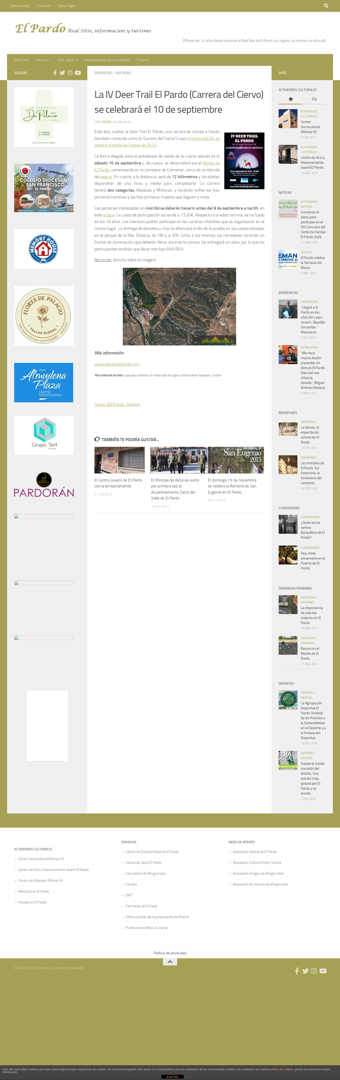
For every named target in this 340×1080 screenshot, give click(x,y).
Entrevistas (309, 302)
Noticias (123, 73)
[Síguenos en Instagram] (70, 73)
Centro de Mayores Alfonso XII (40, 880)
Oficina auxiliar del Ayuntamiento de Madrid (157, 917)
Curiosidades (310, 517)
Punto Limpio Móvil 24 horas (146, 928)
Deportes (103, 73)
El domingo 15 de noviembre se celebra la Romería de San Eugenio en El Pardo (232, 486)
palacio (106, 176)
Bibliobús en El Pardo (33, 891)
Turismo (142, 60)
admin (106, 122)
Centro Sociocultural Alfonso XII (310, 127)
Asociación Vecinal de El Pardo (254, 852)
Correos (131, 884)
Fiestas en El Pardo (32, 902)
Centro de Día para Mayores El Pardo (152, 852)
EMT (129, 895)
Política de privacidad (170, 953)
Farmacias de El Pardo (142, 906)
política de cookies (281, 1069)
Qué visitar (66, 60)
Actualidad (309, 201)
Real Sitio (21, 60)
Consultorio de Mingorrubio (146, 873)
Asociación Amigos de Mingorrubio (258, 873)
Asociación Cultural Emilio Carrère (257, 863)
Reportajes (308, 422)
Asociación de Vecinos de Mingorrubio (260, 884)
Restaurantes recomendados (107, 60)
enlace (109, 215)
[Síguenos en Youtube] (77, 73)
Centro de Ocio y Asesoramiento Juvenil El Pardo (313, 162)
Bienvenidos (20, 6)
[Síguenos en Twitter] (62, 73)
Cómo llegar (66, 6)
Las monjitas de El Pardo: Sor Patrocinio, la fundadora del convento (312, 473)
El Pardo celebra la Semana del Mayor (313, 263)
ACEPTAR (172, 1077)
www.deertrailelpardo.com (116, 364)
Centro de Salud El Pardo (144, 863)
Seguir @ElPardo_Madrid (116, 404)
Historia (41, 60)
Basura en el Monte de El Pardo (310, 653)
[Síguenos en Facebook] (55, 73)
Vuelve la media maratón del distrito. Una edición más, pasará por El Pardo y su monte (312, 779)
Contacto (43, 6)
